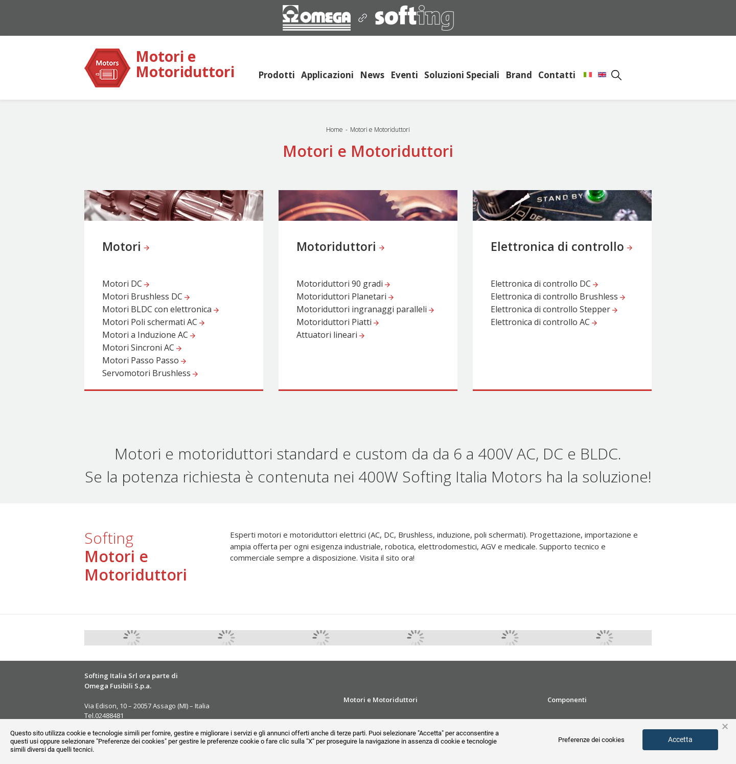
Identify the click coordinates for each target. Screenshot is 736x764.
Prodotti (276, 75)
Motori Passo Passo (144, 360)
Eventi (404, 75)
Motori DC (125, 283)
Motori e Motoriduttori (185, 65)
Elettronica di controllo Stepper (554, 309)
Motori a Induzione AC (148, 334)
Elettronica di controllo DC (544, 283)
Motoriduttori (340, 247)
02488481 (109, 715)
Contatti (557, 75)
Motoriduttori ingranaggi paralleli (365, 309)
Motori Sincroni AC (141, 347)
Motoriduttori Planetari (345, 296)
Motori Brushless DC (146, 296)
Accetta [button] (680, 739)
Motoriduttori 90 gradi (343, 283)
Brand (518, 75)
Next (659, 638)
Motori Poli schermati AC (153, 322)
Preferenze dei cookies (591, 740)
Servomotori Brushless (150, 373)
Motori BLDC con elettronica (160, 309)
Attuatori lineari (330, 334)
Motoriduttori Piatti (337, 322)
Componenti (567, 699)
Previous (77, 638)
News (372, 75)
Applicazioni (327, 75)
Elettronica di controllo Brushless (558, 296)
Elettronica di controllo (561, 247)
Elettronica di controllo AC (544, 322)
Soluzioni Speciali (461, 75)
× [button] (725, 726)
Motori (125, 247)
